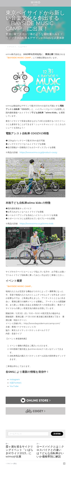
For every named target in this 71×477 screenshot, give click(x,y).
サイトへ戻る (11, 464)
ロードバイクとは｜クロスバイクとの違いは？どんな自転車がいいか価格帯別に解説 (50, 451)
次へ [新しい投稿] (38, 444)
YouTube (14, 386)
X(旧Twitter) (15, 383)
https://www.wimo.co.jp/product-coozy (38, 152)
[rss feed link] (64, 464)
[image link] (35, 3)
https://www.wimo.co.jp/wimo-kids (36, 223)
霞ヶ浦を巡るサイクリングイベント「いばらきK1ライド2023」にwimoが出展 (19, 451)
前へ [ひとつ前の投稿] (7, 444)
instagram (15, 379)
